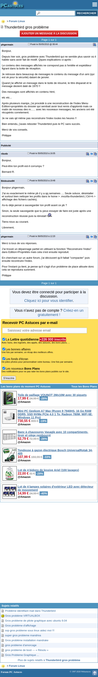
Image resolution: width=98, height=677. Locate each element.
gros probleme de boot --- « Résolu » (26, 650)
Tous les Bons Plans (84, 386)
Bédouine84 (7, 180)
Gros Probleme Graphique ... (22, 655)
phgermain (7, 44)
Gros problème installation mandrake (26, 640)
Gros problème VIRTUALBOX (22, 615)
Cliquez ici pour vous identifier (48, 301)
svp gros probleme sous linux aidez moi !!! (29, 630)
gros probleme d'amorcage (20, 645)
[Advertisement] (48, 554)
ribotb (4, 153)
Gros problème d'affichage (20, 625)
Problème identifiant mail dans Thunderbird (30, 610)
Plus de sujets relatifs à (49, 660)
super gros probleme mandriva (23, 635)
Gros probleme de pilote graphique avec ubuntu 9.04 (36, 620)
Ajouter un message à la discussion (49, 33)
